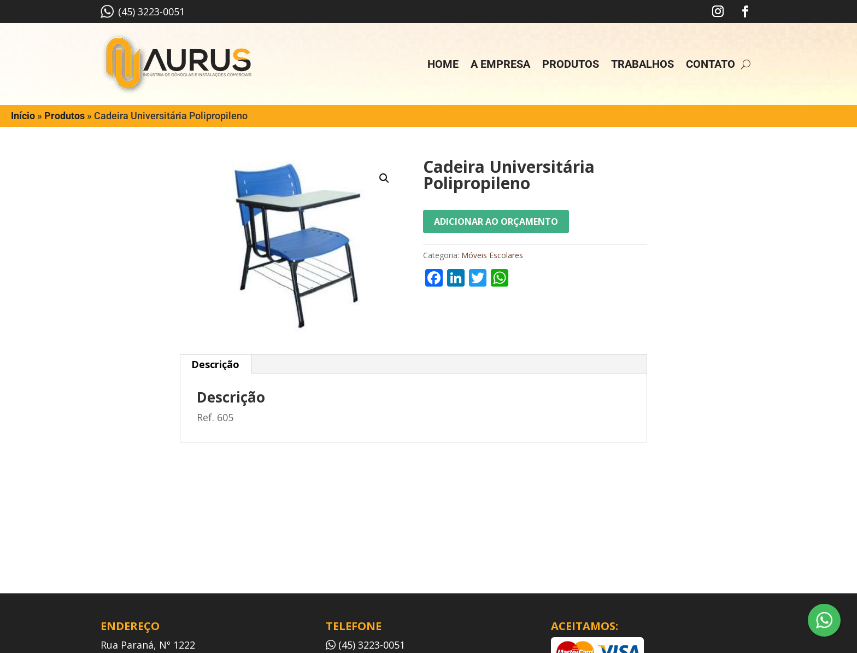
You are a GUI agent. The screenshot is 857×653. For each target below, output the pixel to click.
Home (443, 64)
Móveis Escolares (492, 255)
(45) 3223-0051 (143, 11)
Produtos (570, 64)
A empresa (500, 64)
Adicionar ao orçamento (496, 221)
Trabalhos (642, 64)
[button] (384, 178)
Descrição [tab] (215, 364)
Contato (710, 64)
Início (23, 115)
